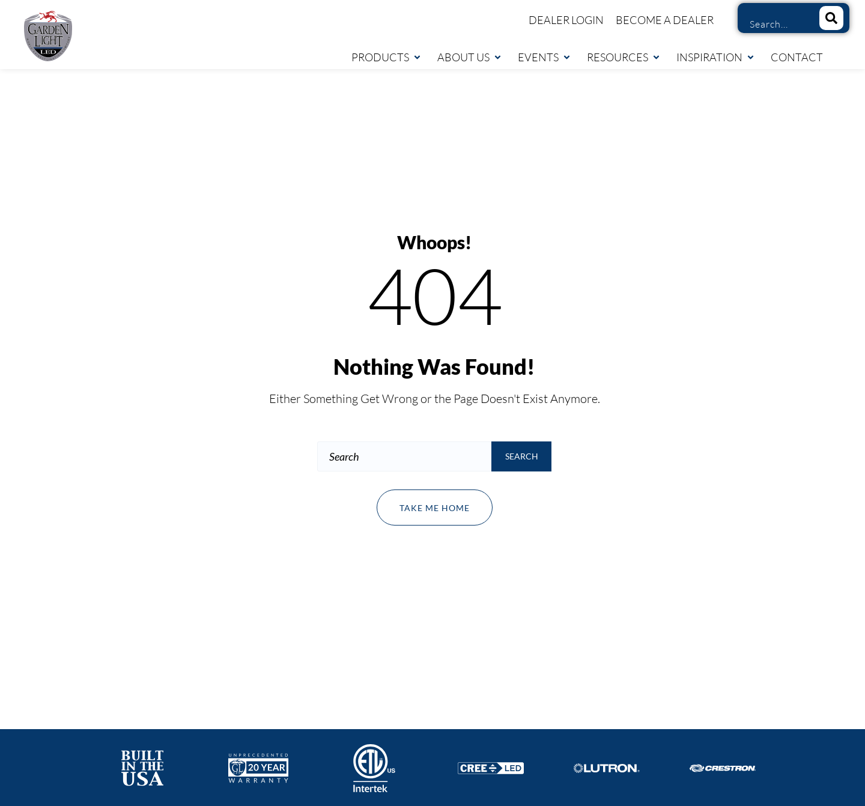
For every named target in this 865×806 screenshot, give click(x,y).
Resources (624, 57)
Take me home (434, 508)
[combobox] (774, 24)
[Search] (831, 18)
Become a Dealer (665, 19)
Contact (797, 57)
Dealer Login (566, 19)
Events (544, 57)
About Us (469, 57)
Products (386, 57)
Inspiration (715, 57)
